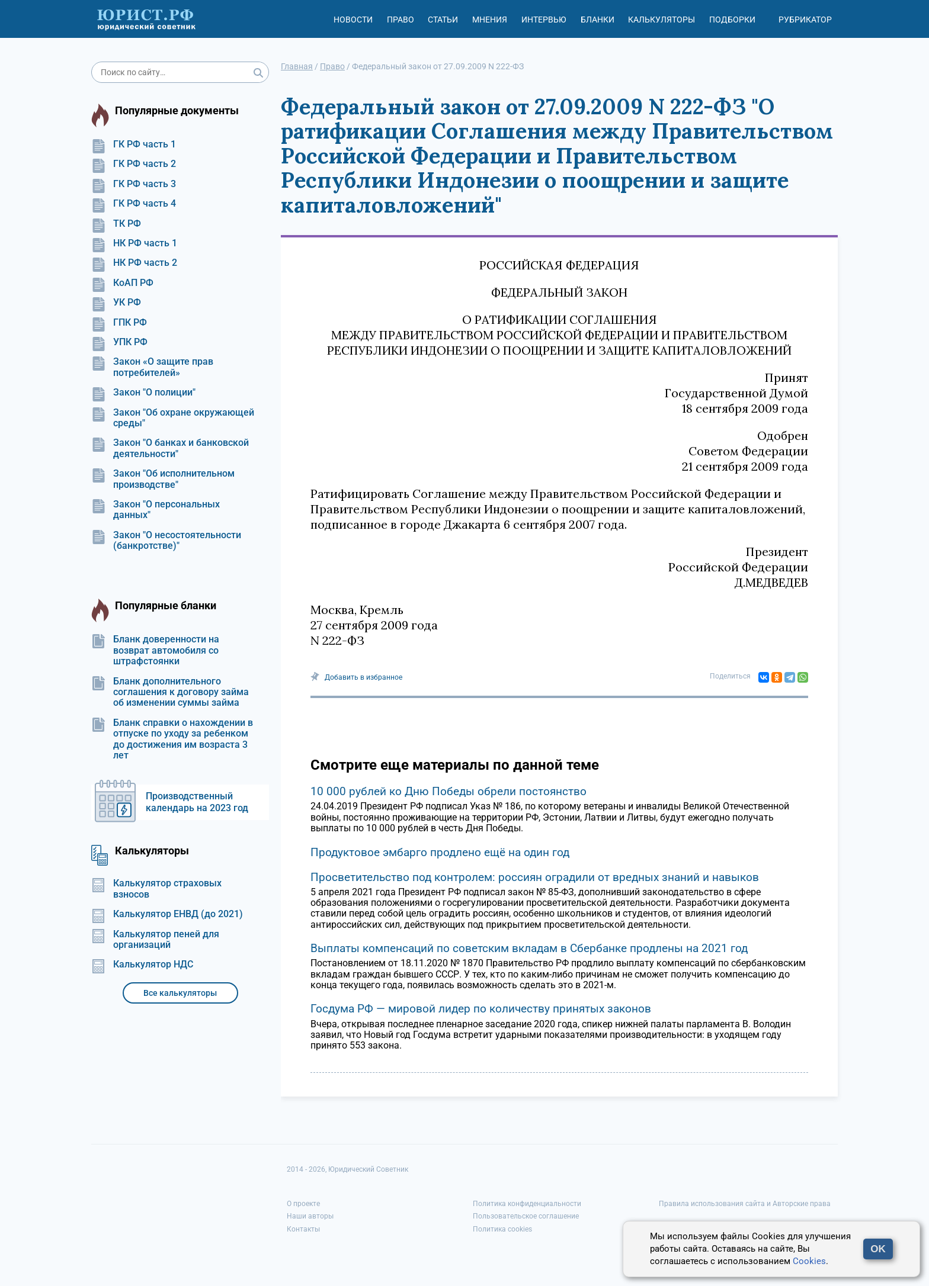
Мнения (489, 19)
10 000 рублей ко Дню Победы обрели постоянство (448, 791)
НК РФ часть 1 (134, 243)
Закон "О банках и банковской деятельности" (170, 448)
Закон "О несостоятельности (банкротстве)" (166, 540)
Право (400, 19)
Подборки (732, 19)
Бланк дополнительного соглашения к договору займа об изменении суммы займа (170, 692)
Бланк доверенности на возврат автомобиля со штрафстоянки (155, 650)
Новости (353, 19)
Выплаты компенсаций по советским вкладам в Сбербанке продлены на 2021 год (529, 948)
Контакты (303, 1229)
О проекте (303, 1204)
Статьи (443, 19)
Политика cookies (502, 1229)
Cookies (809, 1261)
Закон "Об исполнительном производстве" (163, 479)
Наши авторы (310, 1216)
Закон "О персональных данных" (155, 509)
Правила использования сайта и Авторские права (745, 1204)
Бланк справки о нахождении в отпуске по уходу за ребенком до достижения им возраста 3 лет (172, 739)
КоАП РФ (122, 283)
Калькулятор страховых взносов (156, 888)
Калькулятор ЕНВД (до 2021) (167, 914)
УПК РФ (119, 342)
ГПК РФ (119, 322)
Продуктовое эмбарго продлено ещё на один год (439, 852)
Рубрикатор (805, 19)
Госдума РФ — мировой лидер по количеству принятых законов (480, 1008)
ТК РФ (116, 223)
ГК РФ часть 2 (133, 164)
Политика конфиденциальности (527, 1204)
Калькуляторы (661, 19)
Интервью (543, 19)
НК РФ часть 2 (134, 263)
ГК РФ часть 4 (133, 203)
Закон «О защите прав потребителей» (152, 367)
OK (878, 1249)
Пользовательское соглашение (526, 1216)
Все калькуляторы (180, 993)
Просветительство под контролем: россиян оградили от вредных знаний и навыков (534, 877)
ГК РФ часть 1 (133, 144)
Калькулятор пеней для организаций (155, 939)
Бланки (597, 19)
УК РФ (116, 302)
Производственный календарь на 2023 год (197, 802)
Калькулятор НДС (142, 964)
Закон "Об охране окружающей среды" (172, 418)
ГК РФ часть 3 (133, 184)
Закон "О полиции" (143, 392)
